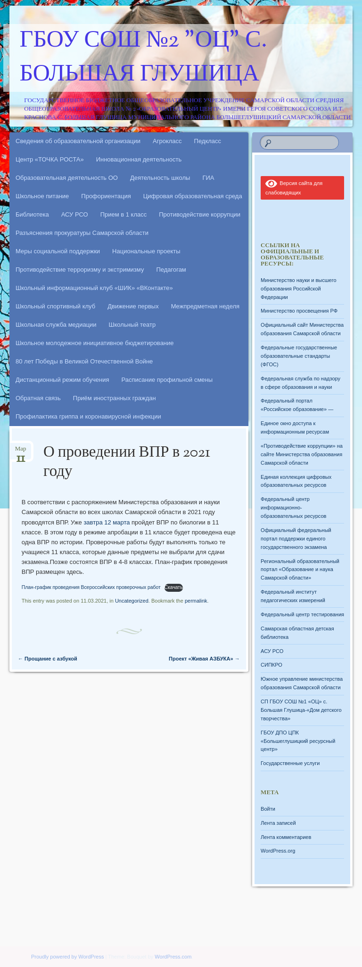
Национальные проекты (146, 251)
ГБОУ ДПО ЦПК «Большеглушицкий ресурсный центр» (298, 741)
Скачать (174, 587)
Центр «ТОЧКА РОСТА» (50, 159)
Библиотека (32, 214)
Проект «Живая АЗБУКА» (204, 658)
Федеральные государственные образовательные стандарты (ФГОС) (299, 356)
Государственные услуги (290, 763)
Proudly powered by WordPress (67, 956)
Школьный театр (132, 324)
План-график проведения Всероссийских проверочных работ (91, 587)
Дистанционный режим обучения (62, 379)
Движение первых (132, 306)
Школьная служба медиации (56, 324)
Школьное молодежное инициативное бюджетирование (95, 343)
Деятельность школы (160, 177)
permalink (196, 601)
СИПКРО (271, 665)
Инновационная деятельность (139, 159)
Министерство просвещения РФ (299, 311)
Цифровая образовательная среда (192, 196)
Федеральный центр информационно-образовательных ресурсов (293, 507)
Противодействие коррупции (199, 214)
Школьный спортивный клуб (55, 306)
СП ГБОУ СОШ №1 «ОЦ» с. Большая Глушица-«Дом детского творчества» (301, 710)
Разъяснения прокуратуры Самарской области (82, 232)
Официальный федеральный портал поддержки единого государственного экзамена (296, 538)
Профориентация (106, 196)
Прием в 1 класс (123, 214)
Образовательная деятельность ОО (67, 177)
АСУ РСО (74, 214)
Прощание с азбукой (47, 658)
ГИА (208, 177)
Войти (268, 809)
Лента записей (278, 823)
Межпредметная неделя (205, 306)
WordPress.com (173, 956)
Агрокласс (167, 141)
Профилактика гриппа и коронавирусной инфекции (88, 416)
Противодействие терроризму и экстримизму (80, 269)
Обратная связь (38, 398)
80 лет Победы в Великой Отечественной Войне (84, 361)
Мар (20, 452)
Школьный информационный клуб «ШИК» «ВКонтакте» (94, 287)
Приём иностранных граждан (114, 398)
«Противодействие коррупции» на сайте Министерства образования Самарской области (302, 454)
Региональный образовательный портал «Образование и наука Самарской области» (300, 569)
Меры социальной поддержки (58, 251)
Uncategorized (131, 601)
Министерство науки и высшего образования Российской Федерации (298, 288)
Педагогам (171, 269)
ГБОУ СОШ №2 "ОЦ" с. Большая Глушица (143, 58)
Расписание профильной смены (167, 379)
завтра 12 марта (106, 522)
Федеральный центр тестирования (302, 614)
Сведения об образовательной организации (78, 141)
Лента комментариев (286, 837)
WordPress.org (278, 851)
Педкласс (208, 141)
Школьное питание (42, 196)
